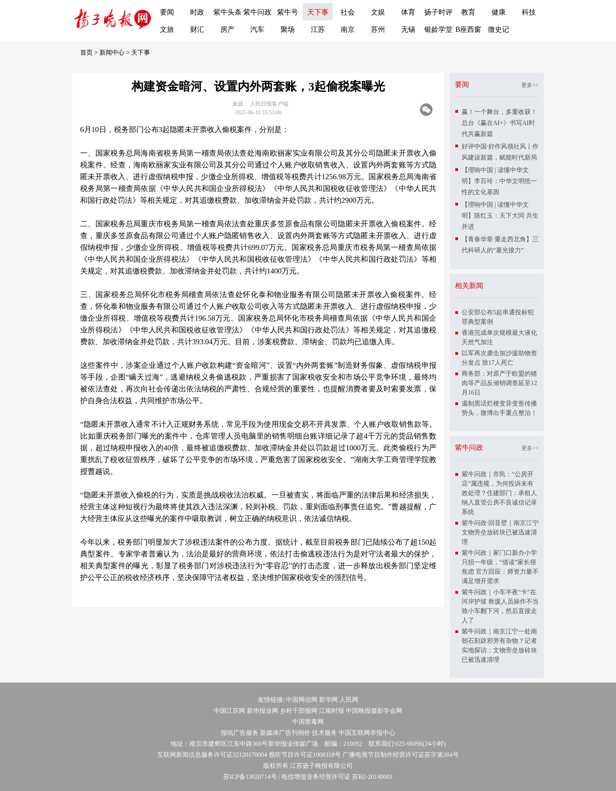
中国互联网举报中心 (367, 732)
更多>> (530, 85)
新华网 (328, 699)
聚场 (287, 29)
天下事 (317, 12)
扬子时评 (438, 12)
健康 (498, 12)
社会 (348, 12)
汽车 (257, 29)
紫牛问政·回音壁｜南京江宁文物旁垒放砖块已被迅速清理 (500, 532)
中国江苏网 (229, 710)
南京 (348, 29)
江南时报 (331, 710)
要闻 (167, 12)
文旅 (167, 29)
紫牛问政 (257, 12)
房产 (227, 29)
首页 (86, 52)
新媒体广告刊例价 (285, 732)
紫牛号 (287, 12)
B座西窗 (468, 29)
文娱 (378, 12)
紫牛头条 (227, 12)
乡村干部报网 (298, 710)
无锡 (408, 29)
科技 (529, 12)
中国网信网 (301, 699)
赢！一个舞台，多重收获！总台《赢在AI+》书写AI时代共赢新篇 (499, 122)
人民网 (348, 699)
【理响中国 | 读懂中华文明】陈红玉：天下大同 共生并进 (500, 215)
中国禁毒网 (308, 721)
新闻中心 (112, 52)
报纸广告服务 (239, 732)
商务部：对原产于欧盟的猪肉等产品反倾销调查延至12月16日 (499, 383)
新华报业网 (262, 710)
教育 (468, 12)
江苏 (318, 29)
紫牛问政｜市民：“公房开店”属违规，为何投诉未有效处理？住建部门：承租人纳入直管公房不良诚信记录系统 (499, 493)
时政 (197, 12)
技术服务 (324, 732)
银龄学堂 (438, 29)
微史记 (498, 29)
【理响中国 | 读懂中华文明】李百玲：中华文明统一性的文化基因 (499, 181)
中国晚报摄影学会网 (374, 710)
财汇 (197, 29)
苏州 (378, 29)
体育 (408, 12)
